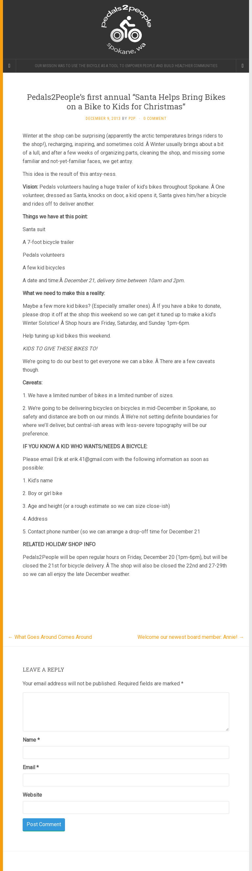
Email (31, 767)
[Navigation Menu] (242, 65)
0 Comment (155, 118)
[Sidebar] (9, 65)
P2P (132, 118)
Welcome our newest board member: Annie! (190, 637)
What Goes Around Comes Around (50, 637)
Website (32, 795)
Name (31, 740)
